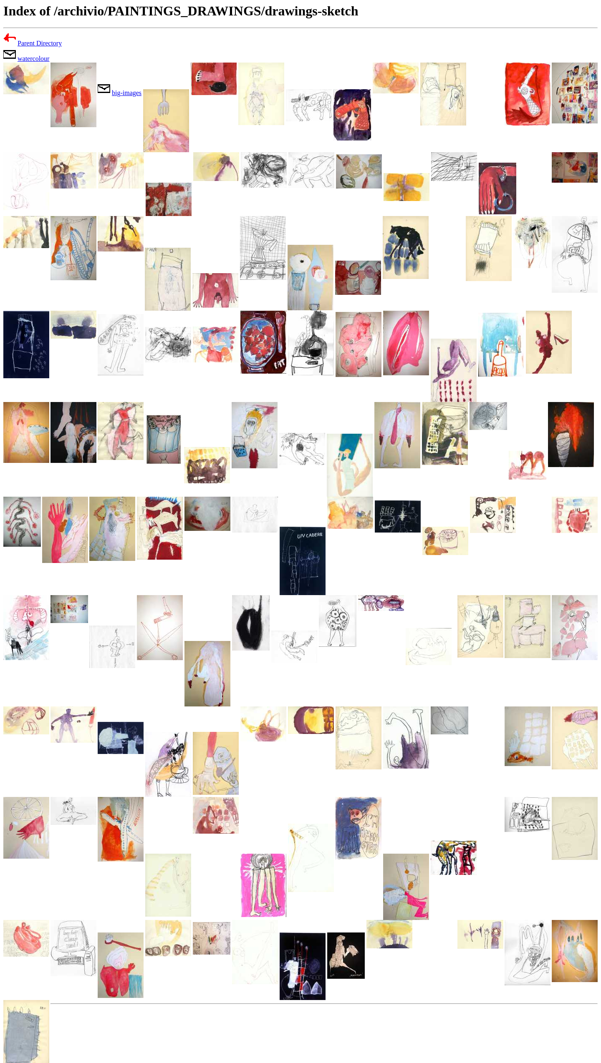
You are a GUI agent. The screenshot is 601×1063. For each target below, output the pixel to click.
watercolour (33, 58)
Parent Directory (40, 43)
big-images (126, 92)
